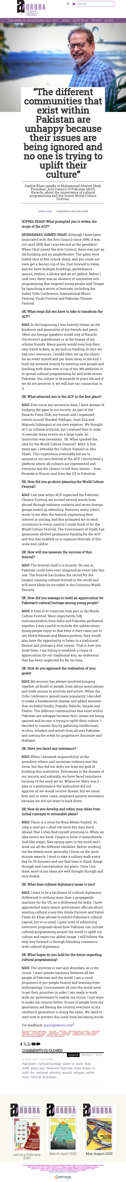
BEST (99, 1055)
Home (66, 20)
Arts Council (92, 1033)
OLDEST (73, 1055)
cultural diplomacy (55, 1036)
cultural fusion (39, 1033)
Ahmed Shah (78, 1033)
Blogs (109, 20)
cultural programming (32, 1036)
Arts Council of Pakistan (33, 1035)
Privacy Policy (71, 1172)
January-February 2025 (27, 1156)
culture (52, 1031)
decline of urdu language (34, 1031)
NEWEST (87, 1055)
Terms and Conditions (57, 1172)
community (54, 1033)
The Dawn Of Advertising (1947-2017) (33, 20)
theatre (62, 1031)
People (96, 20)
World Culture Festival (58, 1035)
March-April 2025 (63, 1153)
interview (66, 1033)
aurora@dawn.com (58, 1025)
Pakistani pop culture (79, 1031)
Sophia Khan (45, 211)
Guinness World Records (84, 1035)
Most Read (80, 20)
